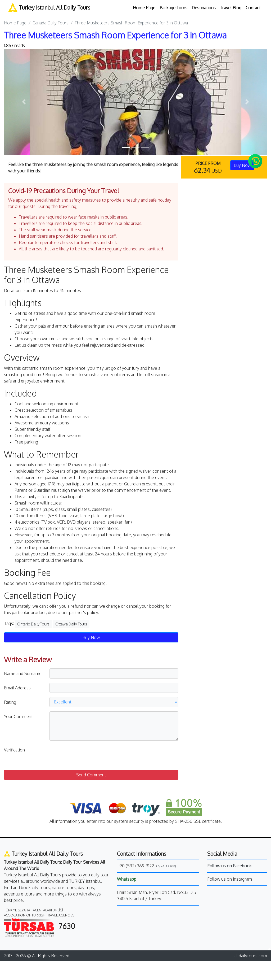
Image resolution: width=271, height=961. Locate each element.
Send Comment (91, 774)
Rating (10, 702)
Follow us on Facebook (229, 865)
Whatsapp (126, 879)
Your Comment (18, 716)
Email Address (17, 687)
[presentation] (89, 755)
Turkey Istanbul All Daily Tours (49, 7)
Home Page (144, 7)
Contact (253, 7)
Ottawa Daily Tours (71, 624)
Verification (14, 750)
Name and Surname (23, 673)
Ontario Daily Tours (33, 624)
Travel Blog (230, 7)
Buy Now (91, 637)
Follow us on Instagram (229, 879)
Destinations (204, 7)
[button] (23, 102)
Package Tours (173, 7)
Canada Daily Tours (51, 22)
